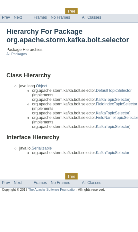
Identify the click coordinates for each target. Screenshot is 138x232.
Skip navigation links (17, 5)
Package (29, 11)
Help (122, 11)
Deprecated (91, 11)
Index (110, 11)
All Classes (91, 17)
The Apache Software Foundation (52, 189)
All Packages (16, 54)
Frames (40, 17)
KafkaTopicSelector (112, 99)
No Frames (60, 17)
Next (18, 17)
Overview (10, 11)
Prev (6, 17)
